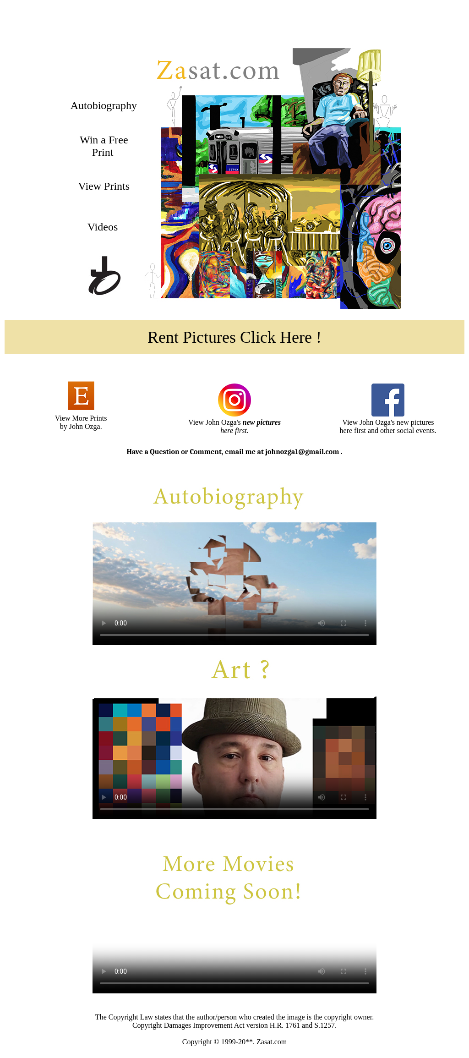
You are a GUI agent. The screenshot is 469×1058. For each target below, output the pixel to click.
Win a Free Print (102, 146)
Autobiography (102, 105)
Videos (102, 227)
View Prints (103, 186)
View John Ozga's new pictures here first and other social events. (388, 426)
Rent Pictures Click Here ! (234, 337)
